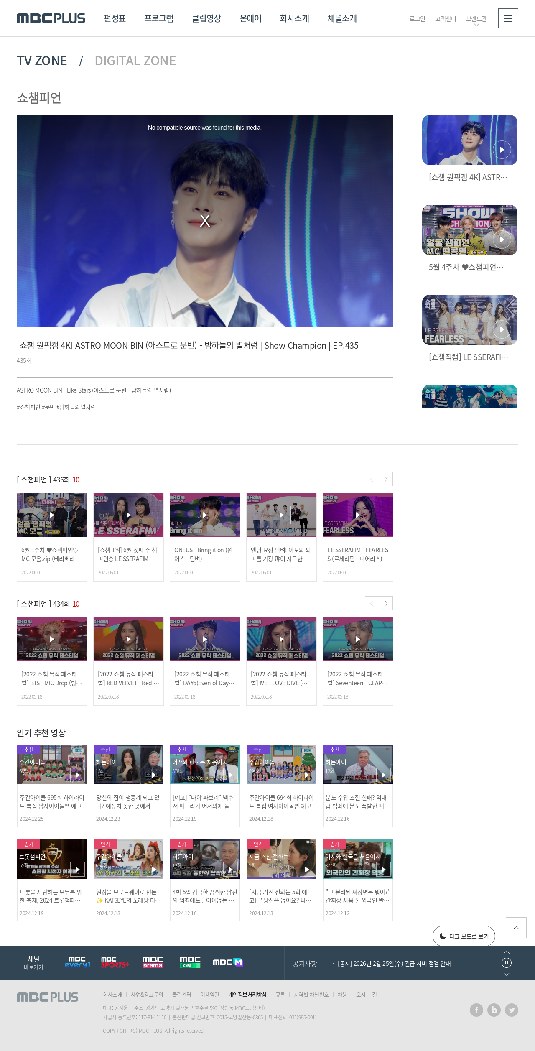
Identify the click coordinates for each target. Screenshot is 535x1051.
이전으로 (506, 952)
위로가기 (516, 927)
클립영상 (206, 18)
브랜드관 (476, 18)
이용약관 (209, 994)
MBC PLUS (51, 18)
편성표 (115, 18)
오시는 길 (366, 994)
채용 (342, 994)
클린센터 (181, 994)
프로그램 (158, 18)
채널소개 (342, 18)
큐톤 (280, 994)
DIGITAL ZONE (135, 60)
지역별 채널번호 (311, 994)
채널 (33, 962)
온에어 (250, 18)
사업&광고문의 (147, 994)
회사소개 (294, 18)
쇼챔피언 (39, 97)
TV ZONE (42, 60)
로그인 (417, 18)
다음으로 (506, 974)
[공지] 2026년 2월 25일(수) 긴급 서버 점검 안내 (394, 963)
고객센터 (445, 18)
